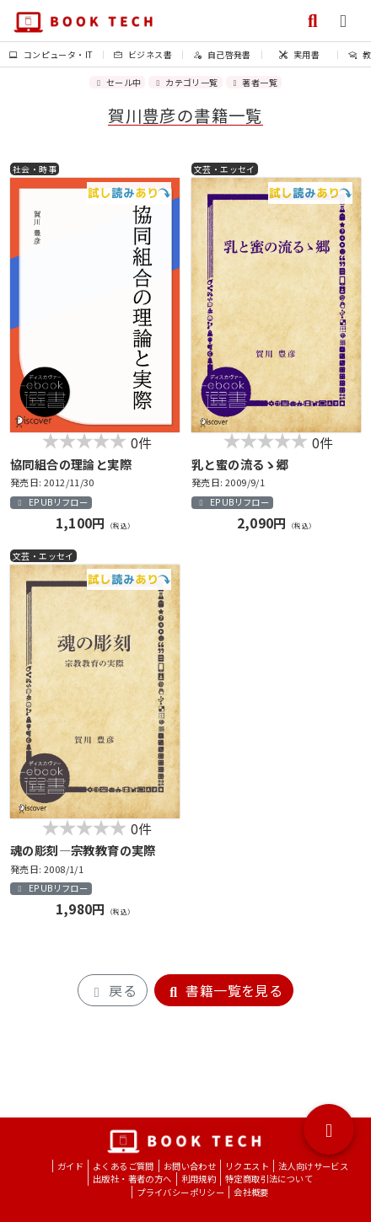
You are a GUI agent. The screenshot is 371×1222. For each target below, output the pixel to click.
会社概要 (251, 1192)
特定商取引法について (269, 1178)
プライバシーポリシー (180, 1192)
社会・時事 (34, 169)
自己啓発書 (222, 54)
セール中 (117, 82)
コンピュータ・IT (51, 54)
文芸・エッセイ (224, 169)
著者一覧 (253, 82)
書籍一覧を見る (223, 990)
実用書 (299, 54)
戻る (113, 990)
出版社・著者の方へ (132, 1178)
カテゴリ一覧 (185, 82)
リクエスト (247, 1166)
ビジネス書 (143, 54)
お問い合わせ (190, 1166)
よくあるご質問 (123, 1166)
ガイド (70, 1166)
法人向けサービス (313, 1166)
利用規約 (199, 1178)
